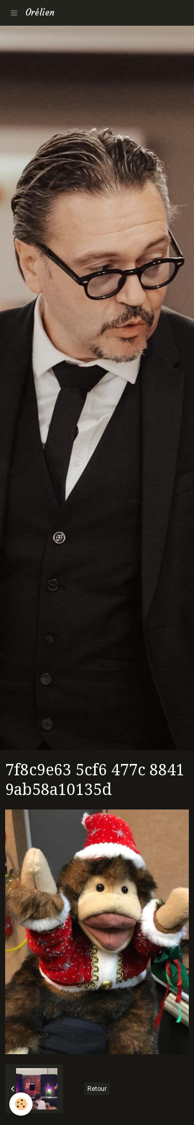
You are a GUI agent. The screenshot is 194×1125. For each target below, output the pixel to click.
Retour (97, 1088)
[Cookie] (21, 1104)
